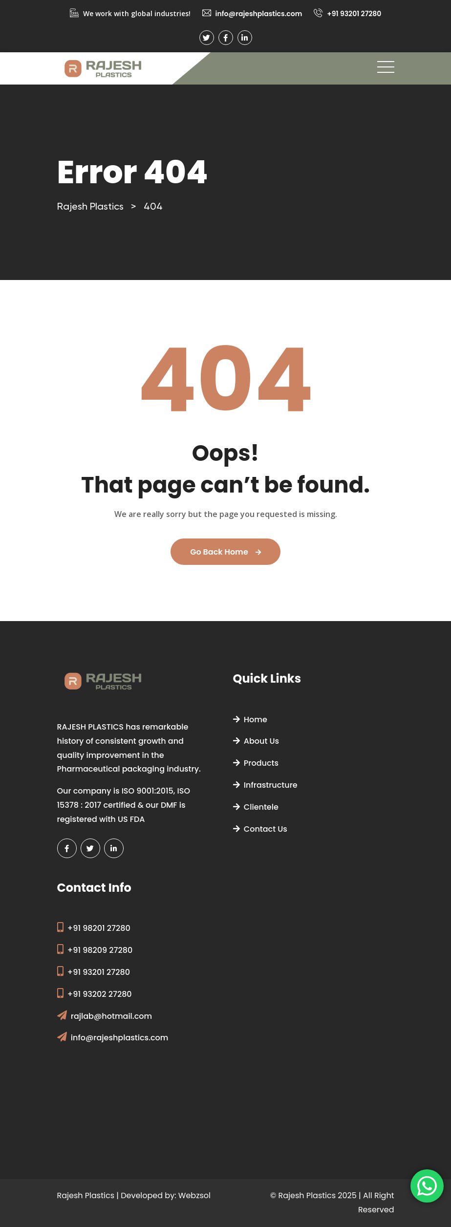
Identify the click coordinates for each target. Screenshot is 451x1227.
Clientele (256, 807)
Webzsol (194, 1195)
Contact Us (260, 829)
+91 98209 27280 (99, 950)
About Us (256, 741)
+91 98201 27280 (98, 928)
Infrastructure (265, 785)
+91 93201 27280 (354, 14)
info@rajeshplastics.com (258, 14)
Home (250, 719)
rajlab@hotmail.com (111, 1016)
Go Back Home (225, 552)
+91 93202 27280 (99, 994)
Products (256, 763)
